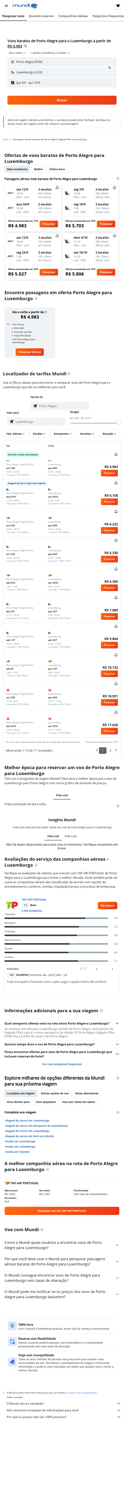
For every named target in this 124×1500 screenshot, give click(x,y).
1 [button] (103, 750)
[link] (30, 352)
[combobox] (17, 53)
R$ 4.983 (14, 46)
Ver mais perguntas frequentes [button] (62, 1064)
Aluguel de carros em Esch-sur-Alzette (29, 1136)
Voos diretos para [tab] (18, 1102)
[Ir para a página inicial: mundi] (25, 5)
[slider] (118, 423)
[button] (6, 6)
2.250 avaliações (32, 910)
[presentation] (25, 45)
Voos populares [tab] (46, 1102)
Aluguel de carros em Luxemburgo (27, 1120)
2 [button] (110, 750)
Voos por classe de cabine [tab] (78, 1102)
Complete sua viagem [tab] (21, 1093)
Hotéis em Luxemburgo (20, 1141)
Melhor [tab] (38, 169)
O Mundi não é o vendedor (64, 1403)
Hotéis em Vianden (17, 1152)
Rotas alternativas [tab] (87, 1093)
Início (5, 139)
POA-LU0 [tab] (53, 836)
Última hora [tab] (57, 169)
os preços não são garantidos (81, 1392)
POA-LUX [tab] (62, 795)
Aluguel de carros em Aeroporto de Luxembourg (36, 1125)
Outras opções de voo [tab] (55, 1093)
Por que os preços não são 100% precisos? (64, 1417)
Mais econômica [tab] (17, 169)
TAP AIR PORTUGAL (34, 899)
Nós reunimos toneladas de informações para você (64, 1410)
